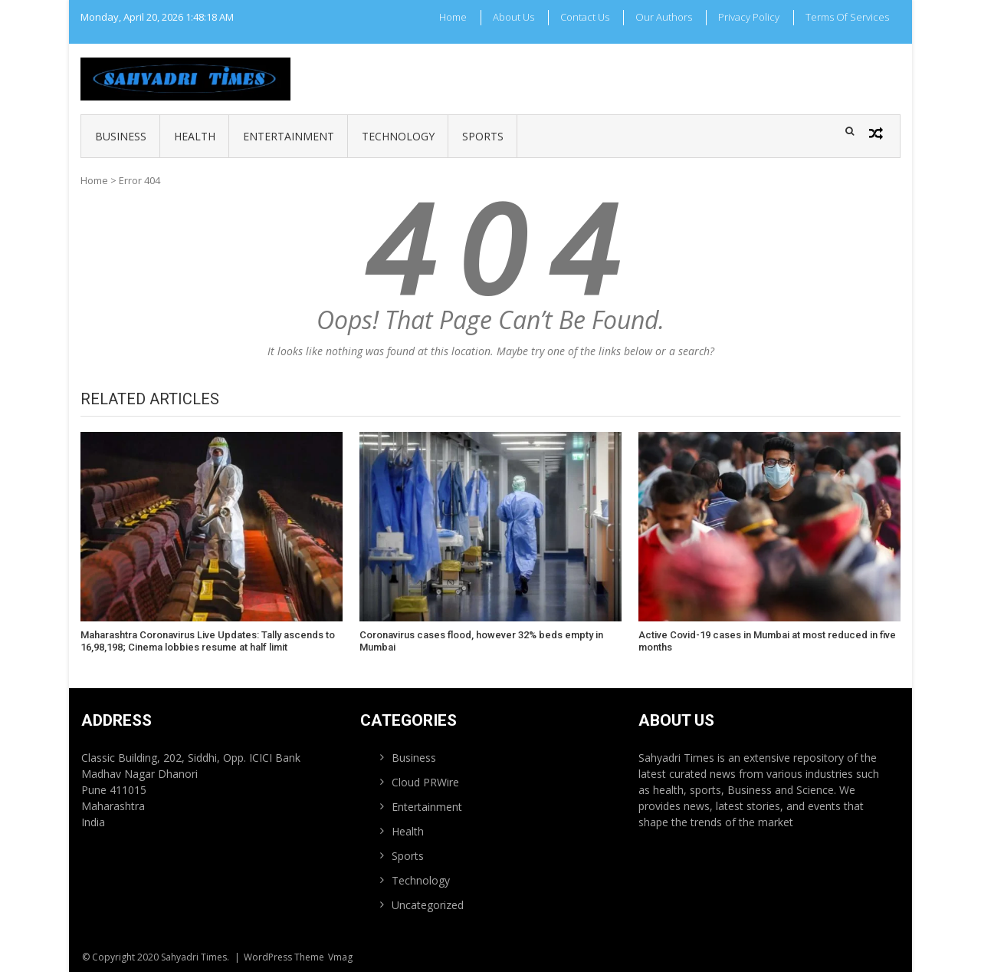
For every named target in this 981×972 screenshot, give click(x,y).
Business (120, 136)
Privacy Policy (748, 17)
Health (194, 136)
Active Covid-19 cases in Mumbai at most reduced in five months (767, 641)
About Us (513, 17)
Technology (398, 136)
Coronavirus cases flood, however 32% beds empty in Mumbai (481, 641)
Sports (483, 136)
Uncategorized (428, 905)
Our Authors (663, 17)
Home (453, 17)
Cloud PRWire (425, 782)
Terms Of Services (847, 17)
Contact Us (584, 17)
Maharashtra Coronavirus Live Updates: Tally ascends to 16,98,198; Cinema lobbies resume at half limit (207, 641)
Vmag (340, 957)
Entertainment (288, 136)
